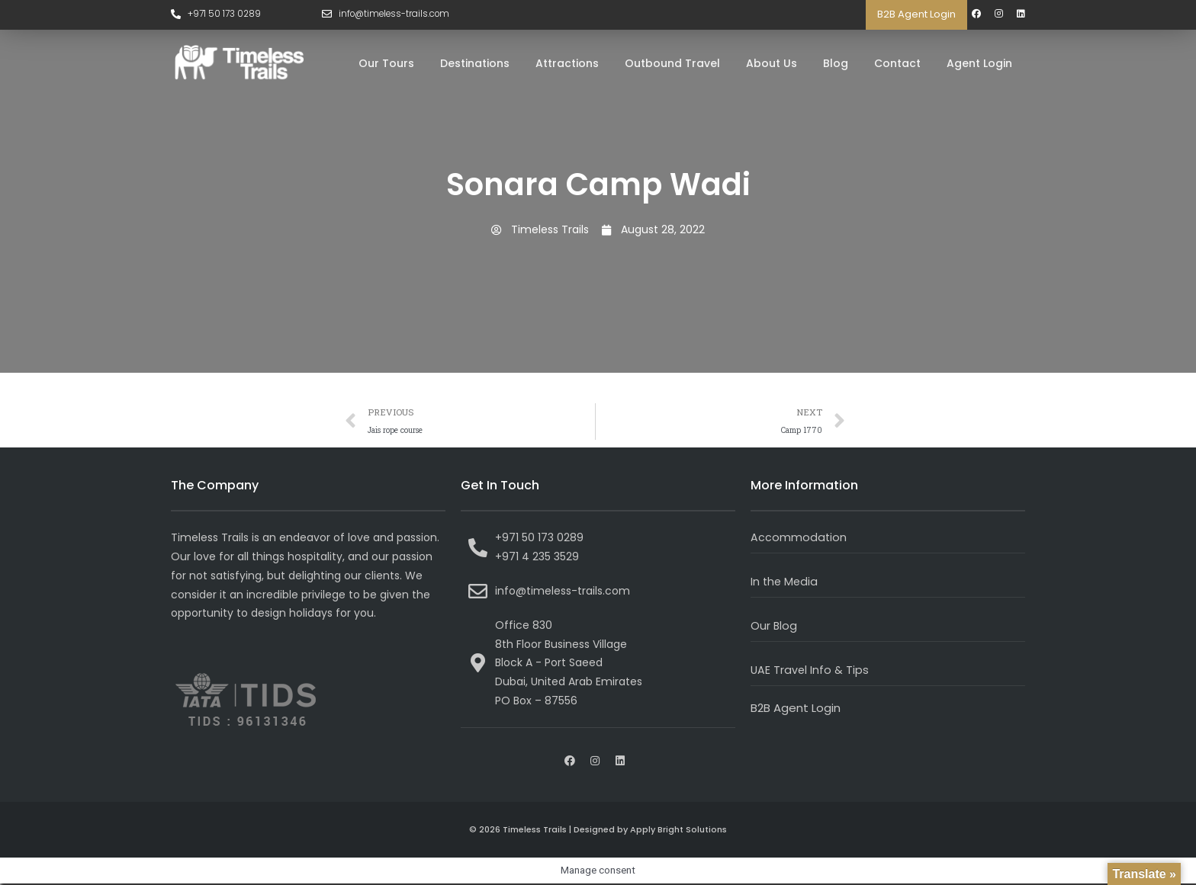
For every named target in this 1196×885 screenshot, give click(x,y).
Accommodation (799, 539)
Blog (835, 63)
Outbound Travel (672, 63)
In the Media (785, 583)
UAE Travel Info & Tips (810, 670)
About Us (771, 63)
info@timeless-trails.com (397, 14)
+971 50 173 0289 (225, 14)
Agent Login (979, 63)
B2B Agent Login (916, 14)
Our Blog (774, 627)
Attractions (567, 63)
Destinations (475, 63)
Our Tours (386, 63)
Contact (897, 63)
